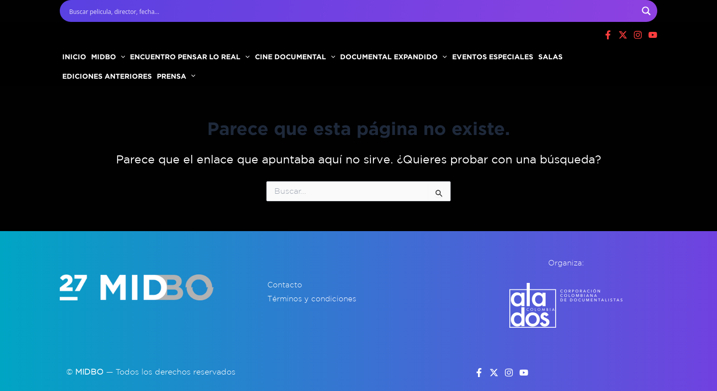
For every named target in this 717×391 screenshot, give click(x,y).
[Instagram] (637, 34)
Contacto (284, 284)
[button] (120, 57)
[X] (622, 34)
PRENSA (176, 76)
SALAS (550, 56)
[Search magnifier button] (646, 11)
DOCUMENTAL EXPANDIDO (393, 56)
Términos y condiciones (311, 298)
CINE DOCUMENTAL (295, 56)
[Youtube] (652, 34)
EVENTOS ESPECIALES (492, 56)
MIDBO (108, 56)
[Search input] (352, 10)
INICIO (74, 56)
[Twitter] (493, 372)
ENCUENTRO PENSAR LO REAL (189, 56)
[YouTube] (523, 372)
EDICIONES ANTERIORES (107, 76)
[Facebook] (607, 34)
